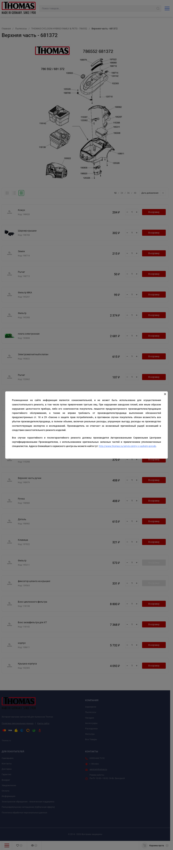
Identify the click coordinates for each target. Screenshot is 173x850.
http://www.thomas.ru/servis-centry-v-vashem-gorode (127, 446)
